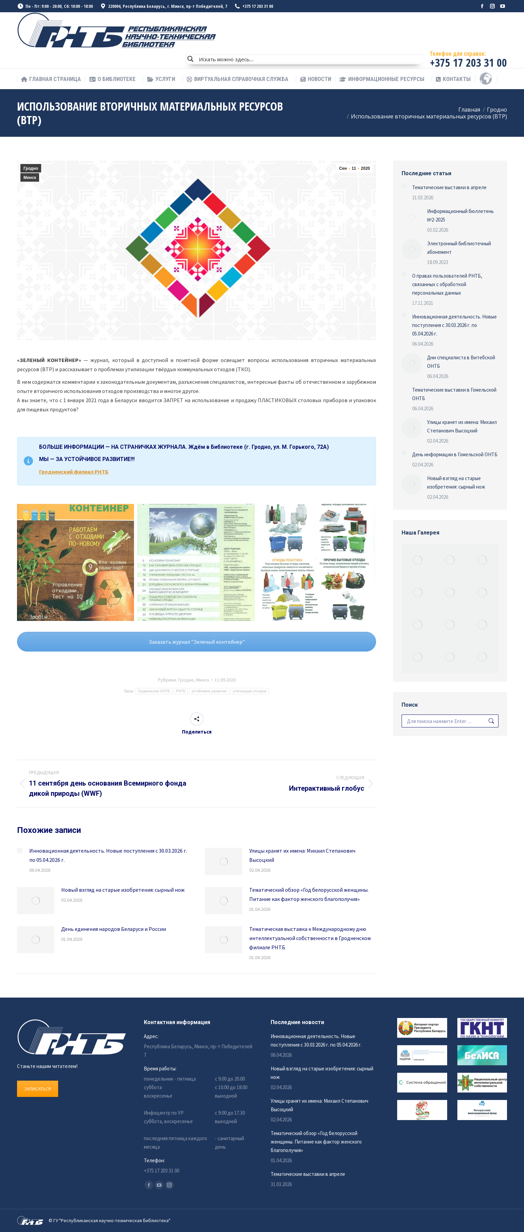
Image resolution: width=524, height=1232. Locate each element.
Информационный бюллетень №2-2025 (460, 215)
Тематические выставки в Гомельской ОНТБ (454, 394)
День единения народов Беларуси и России (113, 928)
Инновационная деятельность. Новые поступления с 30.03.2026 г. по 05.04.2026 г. (108, 855)
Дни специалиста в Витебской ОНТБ (461, 361)
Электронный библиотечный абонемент (459, 247)
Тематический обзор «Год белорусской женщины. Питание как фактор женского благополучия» (309, 894)
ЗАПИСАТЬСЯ (37, 1089)
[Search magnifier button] (190, 59)
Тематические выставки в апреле (449, 187)
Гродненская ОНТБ (154, 691)
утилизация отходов (250, 691)
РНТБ (181, 691)
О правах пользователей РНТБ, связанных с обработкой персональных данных (447, 284)
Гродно (30, 168)
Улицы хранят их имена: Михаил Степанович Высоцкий (302, 855)
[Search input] (309, 59)
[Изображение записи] (19, 850)
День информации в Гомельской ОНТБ (454, 454)
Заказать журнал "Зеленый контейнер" (197, 641)
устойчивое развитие (208, 691)
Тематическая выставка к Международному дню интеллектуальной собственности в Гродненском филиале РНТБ (310, 938)
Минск (29, 177)
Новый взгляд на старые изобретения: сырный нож (123, 889)
